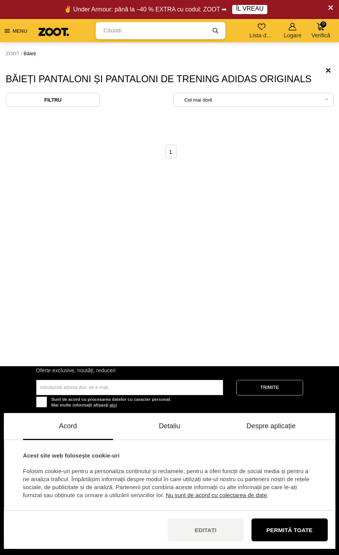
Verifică (321, 29)
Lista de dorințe (262, 30)
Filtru (52, 100)
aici (113, 405)
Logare (293, 30)
